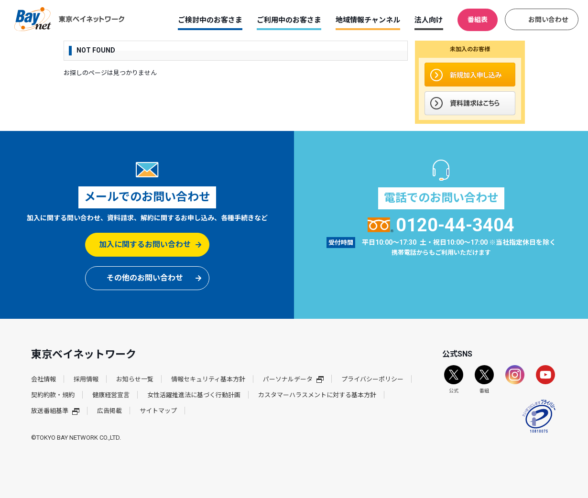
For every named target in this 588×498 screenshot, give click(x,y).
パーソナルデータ (293, 379)
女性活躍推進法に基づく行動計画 (193, 395)
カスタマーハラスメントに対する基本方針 (317, 395)
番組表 (478, 19)
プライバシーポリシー (372, 379)
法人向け (428, 20)
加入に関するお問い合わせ (145, 244)
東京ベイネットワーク (69, 19)
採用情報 (86, 379)
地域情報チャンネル (368, 20)
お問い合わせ (548, 19)
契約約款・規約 (53, 395)
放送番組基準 (55, 410)
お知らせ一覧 (134, 379)
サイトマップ (158, 410)
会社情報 (43, 379)
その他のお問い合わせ (145, 277)
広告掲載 (109, 410)
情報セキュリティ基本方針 (208, 379)
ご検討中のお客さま (210, 20)
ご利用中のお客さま (289, 20)
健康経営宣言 (111, 395)
